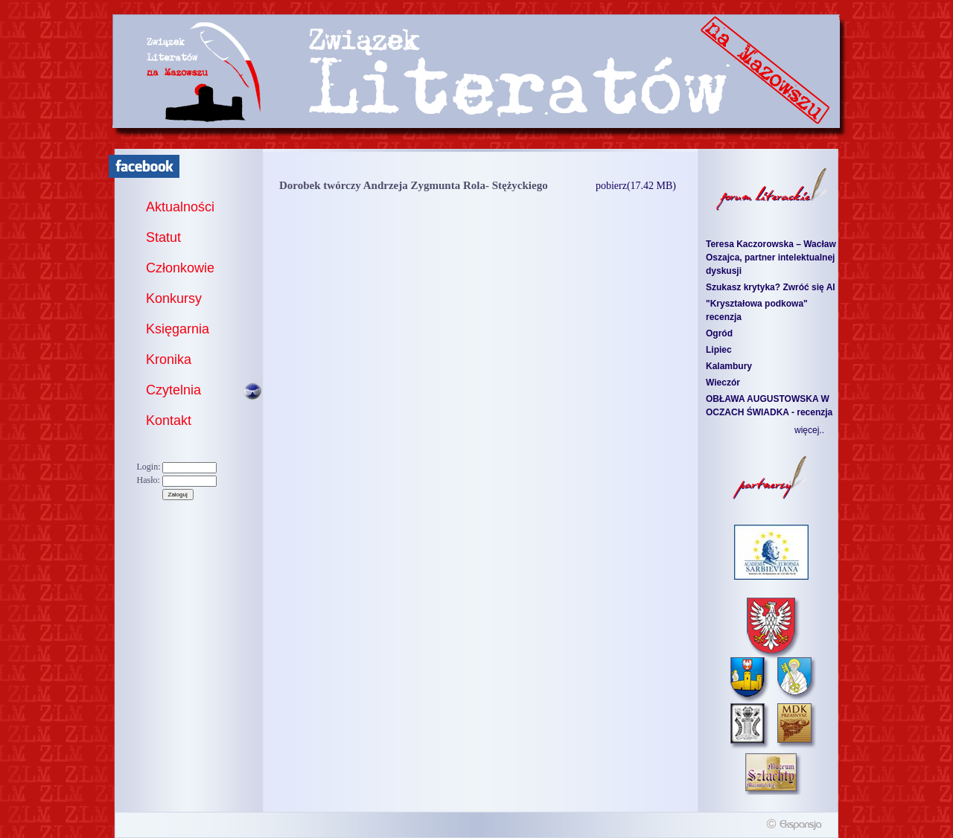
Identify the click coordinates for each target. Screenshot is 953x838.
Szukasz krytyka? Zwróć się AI (770, 287)
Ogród (719, 333)
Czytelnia (173, 390)
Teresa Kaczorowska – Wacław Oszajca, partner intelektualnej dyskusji (771, 257)
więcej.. (809, 430)
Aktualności (180, 206)
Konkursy (174, 298)
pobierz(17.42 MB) (636, 185)
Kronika (168, 359)
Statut (163, 237)
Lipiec (719, 350)
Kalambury (729, 366)
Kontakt (168, 420)
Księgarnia (177, 329)
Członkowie (180, 267)
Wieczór (723, 382)
